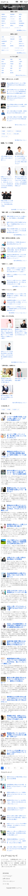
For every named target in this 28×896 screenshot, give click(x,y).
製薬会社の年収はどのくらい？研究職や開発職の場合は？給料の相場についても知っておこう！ (13, 454)
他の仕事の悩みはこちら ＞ (19, 402)
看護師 (3, 14)
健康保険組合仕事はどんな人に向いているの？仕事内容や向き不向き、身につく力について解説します (13, 661)
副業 (4, 131)
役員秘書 (21, 25)
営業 (3, 25)
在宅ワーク (12, 16)
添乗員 (20, 21)
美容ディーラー (5, 50)
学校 (9, 409)
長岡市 (11, 61)
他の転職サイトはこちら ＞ (19, 286)
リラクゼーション (19, 48)
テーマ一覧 (6, 884)
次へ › (21, 768)
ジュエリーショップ (19, 50)
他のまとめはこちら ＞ (21, 124)
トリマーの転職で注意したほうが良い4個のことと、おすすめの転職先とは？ (16, 418)
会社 (4, 409)
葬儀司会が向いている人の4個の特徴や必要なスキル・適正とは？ (16, 489)
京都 (3, 68)
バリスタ (12, 18)
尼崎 (3, 70)
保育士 (20, 14)
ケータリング (18, 27)
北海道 (3, 59)
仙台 (20, 59)
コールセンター (5, 48)
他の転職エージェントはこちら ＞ (18, 312)
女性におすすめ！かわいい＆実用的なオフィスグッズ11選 (17, 591)
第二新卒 (17, 133)
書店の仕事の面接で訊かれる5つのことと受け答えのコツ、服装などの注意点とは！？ (13, 680)
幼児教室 (4, 45)
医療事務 (12, 14)
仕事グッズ (16, 409)
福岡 (3, 72)
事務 (20, 16)
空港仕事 (12, 39)
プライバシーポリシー (9, 881)
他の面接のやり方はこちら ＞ (19, 362)
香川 (20, 70)
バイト (9, 133)
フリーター (5, 136)
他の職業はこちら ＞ (21, 30)
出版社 (20, 39)
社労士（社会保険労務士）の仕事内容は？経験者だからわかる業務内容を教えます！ (16, 625)
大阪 (11, 66)
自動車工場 (21, 45)
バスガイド (12, 21)
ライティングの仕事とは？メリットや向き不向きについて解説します (16, 752)
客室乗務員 (21, 23)
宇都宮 (11, 63)
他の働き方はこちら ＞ (21, 140)
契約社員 (19, 131)
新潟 (3, 61)
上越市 (20, 61)
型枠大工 (4, 23)
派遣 (4, 133)
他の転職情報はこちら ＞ (20, 234)
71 (15, 768)
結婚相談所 (4, 41)
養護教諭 (4, 18)
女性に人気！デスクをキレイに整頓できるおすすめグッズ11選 (16, 608)
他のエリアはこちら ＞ (21, 75)
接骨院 (11, 45)
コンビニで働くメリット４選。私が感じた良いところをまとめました (16, 435)
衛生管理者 (12, 23)
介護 (3, 36)
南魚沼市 (4, 63)
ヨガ (11, 41)
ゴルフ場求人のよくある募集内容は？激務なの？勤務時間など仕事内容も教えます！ (16, 541)
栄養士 (11, 25)
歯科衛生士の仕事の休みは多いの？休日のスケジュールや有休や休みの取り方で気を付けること (13, 699)
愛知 (20, 63)
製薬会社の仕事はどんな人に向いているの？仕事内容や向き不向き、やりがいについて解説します (13, 507)
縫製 (20, 18)
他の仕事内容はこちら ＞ (20, 260)
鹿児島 (11, 72)
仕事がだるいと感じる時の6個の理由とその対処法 (16, 558)
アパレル (12, 36)
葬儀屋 (20, 41)
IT (10, 43)
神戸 (20, 68)
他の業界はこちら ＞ (21, 52)
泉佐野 (20, 66)
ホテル (3, 39)
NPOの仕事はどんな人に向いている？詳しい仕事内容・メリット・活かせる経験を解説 (16, 472)
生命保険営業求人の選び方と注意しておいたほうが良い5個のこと (16, 575)
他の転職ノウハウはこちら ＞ (19, 209)
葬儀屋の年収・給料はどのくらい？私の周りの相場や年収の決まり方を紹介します (16, 717)
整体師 (3, 21)
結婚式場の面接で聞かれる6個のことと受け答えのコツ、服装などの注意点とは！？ (16, 642)
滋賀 (11, 68)
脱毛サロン (21, 43)
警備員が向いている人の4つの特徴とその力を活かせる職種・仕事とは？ (16, 734)
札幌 (11, 59)
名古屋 (3, 66)
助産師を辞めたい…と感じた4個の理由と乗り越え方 (17, 525)
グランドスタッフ (6, 27)
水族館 (3, 43)
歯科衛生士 (4, 16)
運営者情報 (6, 873)
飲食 (20, 36)
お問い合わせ (6, 878)
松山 (11, 70)
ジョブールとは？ (7, 876)
